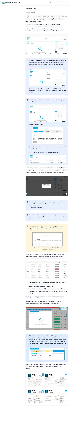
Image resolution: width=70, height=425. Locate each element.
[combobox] (58, 2)
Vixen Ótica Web (16, 2)
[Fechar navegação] (21, 9)
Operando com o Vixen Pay (35, 207)
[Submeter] (50, 3)
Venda (35, 8)
